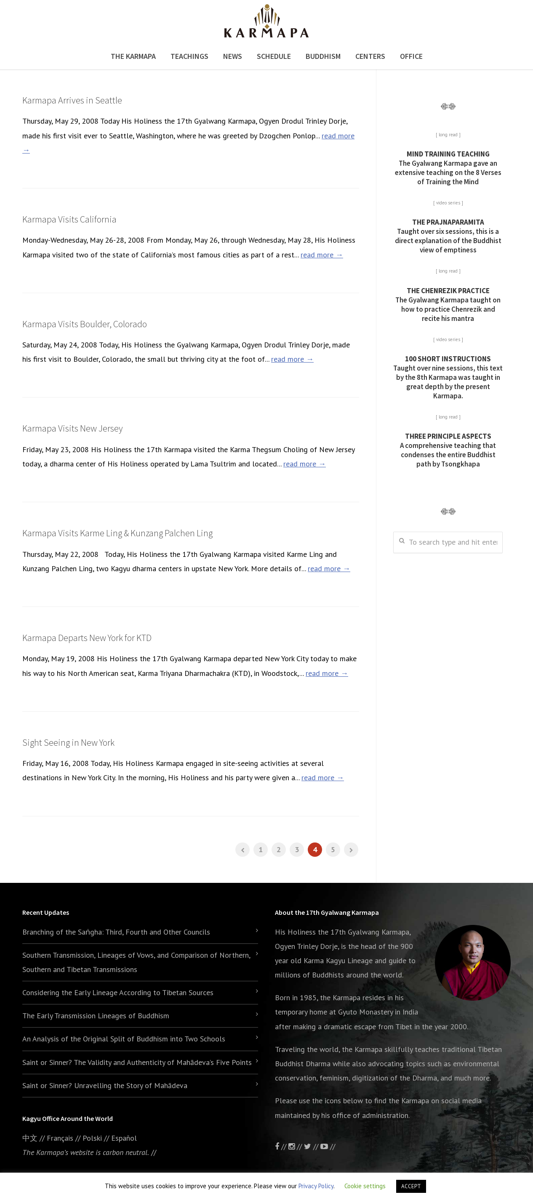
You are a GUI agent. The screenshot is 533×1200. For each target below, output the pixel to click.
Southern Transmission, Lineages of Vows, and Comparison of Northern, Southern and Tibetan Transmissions (136, 962)
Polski (92, 1138)
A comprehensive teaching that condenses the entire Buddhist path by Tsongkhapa (448, 450)
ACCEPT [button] (411, 1186)
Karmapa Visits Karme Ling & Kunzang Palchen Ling (117, 533)
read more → (322, 255)
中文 (29, 1138)
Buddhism (323, 56)
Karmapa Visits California (69, 219)
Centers (370, 56)
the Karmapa (340, 997)
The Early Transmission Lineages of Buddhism (95, 1015)
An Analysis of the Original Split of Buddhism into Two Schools (123, 1039)
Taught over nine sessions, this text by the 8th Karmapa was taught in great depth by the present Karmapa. (448, 377)
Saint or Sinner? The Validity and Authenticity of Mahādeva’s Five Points (137, 1062)
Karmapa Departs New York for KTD (87, 638)
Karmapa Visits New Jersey (72, 428)
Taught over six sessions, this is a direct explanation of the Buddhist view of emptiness (448, 235)
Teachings (189, 56)
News (232, 56)
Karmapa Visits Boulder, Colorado (84, 324)
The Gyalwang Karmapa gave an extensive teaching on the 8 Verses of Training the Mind (448, 167)
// (312, 1146)
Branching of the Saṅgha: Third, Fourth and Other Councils (116, 932)
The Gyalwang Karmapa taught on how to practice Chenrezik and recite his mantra (448, 304)
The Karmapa (133, 56)
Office (411, 56)
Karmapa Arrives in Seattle (72, 100)
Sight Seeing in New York (68, 742)
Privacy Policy (315, 1186)
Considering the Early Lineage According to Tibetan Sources (117, 992)
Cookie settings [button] (365, 1186)
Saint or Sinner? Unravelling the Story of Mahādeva (104, 1085)
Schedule (274, 56)
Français (60, 1138)
